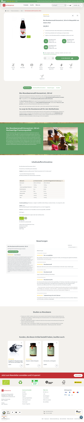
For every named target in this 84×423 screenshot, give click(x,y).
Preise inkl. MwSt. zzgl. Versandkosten (50, 54)
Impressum (46, 418)
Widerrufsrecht (70, 418)
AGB (42, 418)
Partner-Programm (26, 404)
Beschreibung (27, 88)
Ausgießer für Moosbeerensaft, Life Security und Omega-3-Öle (15, 361)
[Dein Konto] (76, 5)
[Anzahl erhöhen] (53, 58)
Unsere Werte (46, 398)
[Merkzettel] (68, 5)
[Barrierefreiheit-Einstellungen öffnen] (81, 417)
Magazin (24, 396)
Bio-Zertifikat (46, 402)
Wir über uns (45, 392)
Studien (58, 88)
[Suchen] (65, 5)
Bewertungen (50, 88)
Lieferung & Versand (26, 400)
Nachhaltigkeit (46, 396)
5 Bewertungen (46, 16)
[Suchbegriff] (58, 5)
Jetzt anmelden (78, 375)
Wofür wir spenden (47, 400)
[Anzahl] (49, 58)
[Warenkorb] (70, 5)
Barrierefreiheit (63, 418)
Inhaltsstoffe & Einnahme (39, 88)
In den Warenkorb (67, 58)
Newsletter (24, 394)
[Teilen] (72, 15)
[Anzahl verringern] (45, 58)
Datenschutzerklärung (54, 418)
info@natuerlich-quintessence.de (8, 396)
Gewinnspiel (24, 402)
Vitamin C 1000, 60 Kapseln (32, 361)
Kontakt (24, 392)
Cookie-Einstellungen (78, 418)
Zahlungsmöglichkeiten (27, 398)
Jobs (44, 394)
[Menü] (6, 411)
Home (8, 11)
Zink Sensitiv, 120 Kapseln (50, 361)
